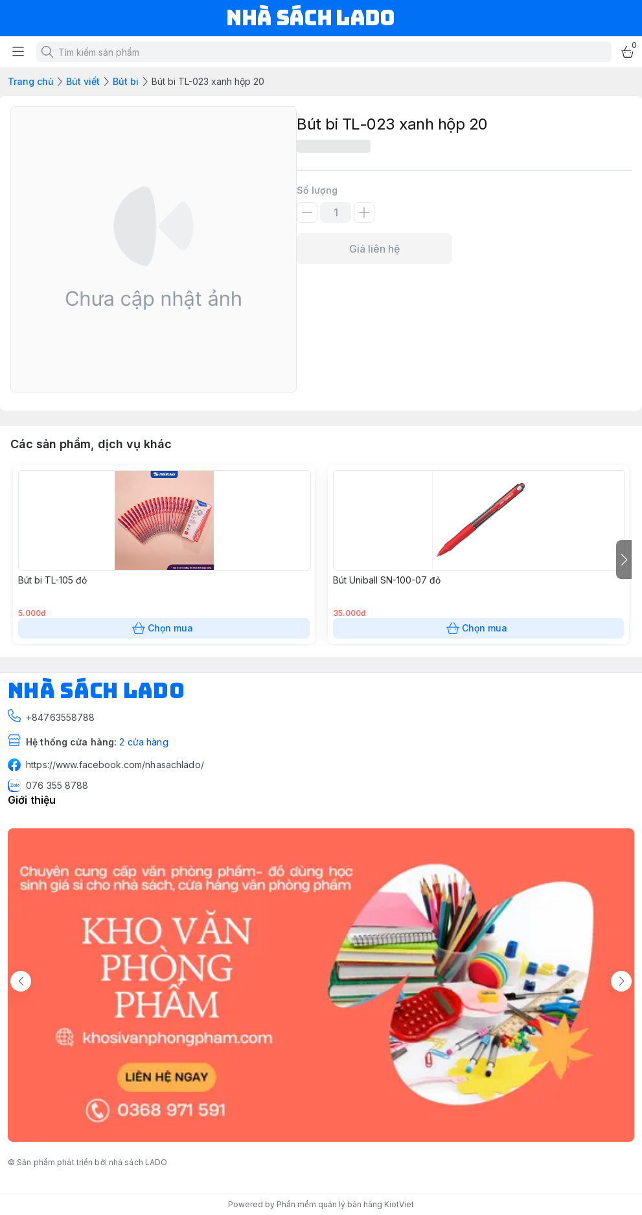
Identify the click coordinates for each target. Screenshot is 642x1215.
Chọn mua (164, 628)
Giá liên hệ (374, 248)
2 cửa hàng (143, 741)
